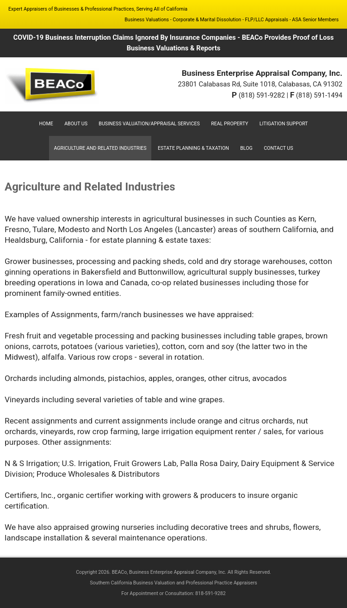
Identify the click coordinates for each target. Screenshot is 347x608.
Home (46, 124)
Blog (246, 148)
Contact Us (278, 148)
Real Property (229, 124)
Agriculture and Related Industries (100, 148)
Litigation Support (284, 124)
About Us (75, 124)
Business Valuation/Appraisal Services (149, 124)
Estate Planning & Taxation (193, 148)
